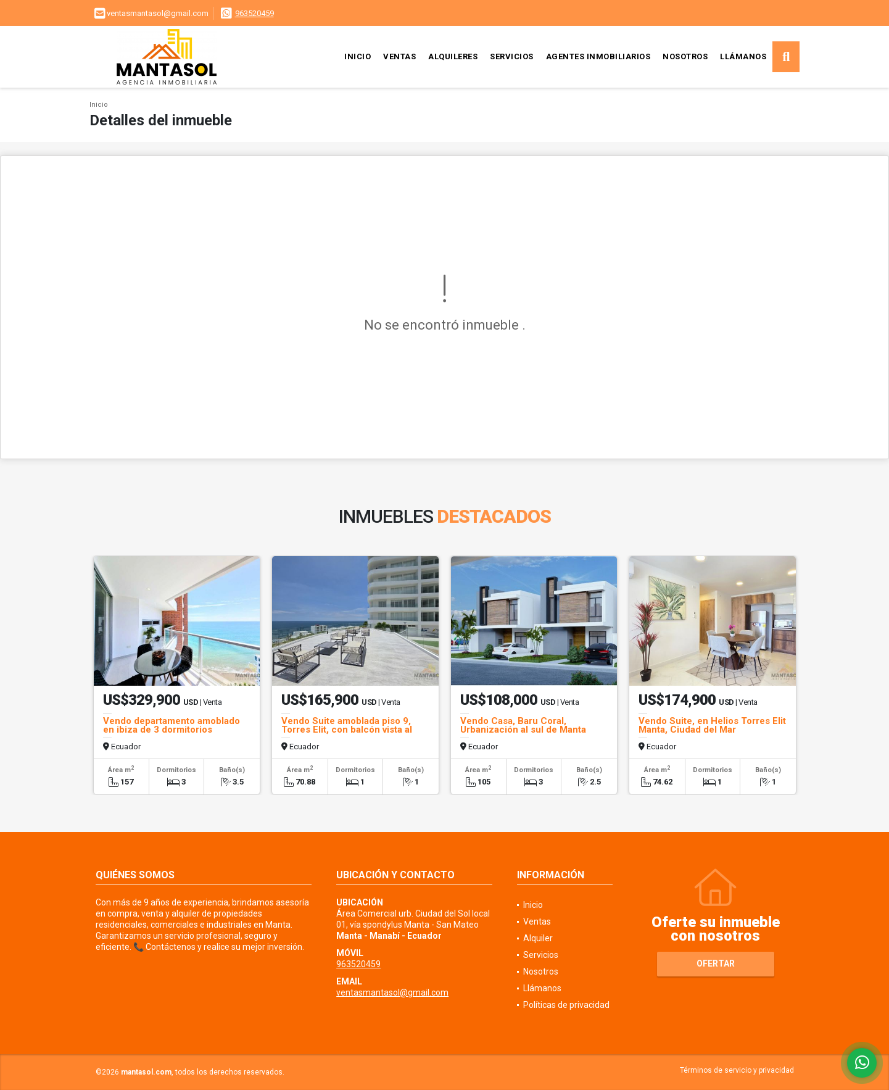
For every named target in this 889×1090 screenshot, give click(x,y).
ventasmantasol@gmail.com (392, 992)
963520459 (254, 13)
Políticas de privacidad (566, 1005)
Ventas (399, 56)
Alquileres (453, 56)
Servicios (512, 56)
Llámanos (743, 56)
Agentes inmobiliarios (598, 56)
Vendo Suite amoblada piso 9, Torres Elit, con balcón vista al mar (346, 729)
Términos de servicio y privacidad (737, 1070)
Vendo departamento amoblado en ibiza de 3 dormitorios (171, 725)
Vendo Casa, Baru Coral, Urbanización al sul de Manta (523, 725)
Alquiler (538, 938)
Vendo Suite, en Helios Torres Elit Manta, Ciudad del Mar (712, 725)
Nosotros (685, 56)
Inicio (357, 56)
